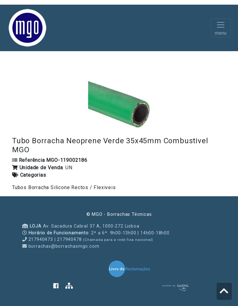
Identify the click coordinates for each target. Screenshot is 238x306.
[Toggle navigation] (221, 28)
